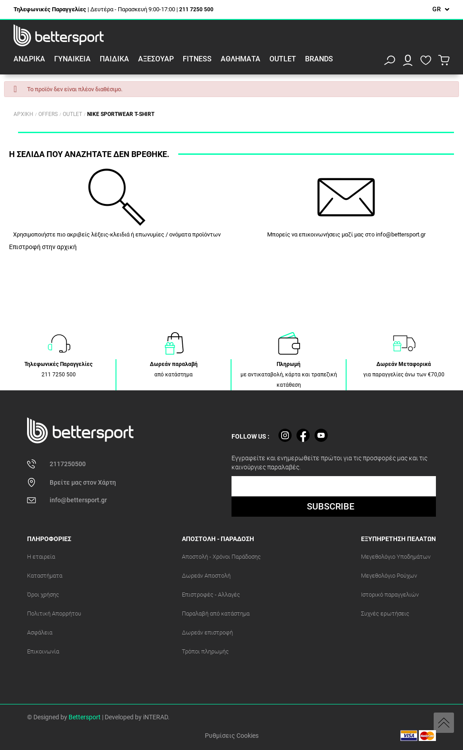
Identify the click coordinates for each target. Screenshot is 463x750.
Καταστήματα (44, 575)
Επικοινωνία (43, 651)
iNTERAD (155, 717)
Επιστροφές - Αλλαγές (211, 594)
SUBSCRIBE (330, 506)
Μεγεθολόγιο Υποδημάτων (396, 556)
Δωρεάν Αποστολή (206, 575)
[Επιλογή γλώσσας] (440, 9)
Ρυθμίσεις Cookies (232, 735)
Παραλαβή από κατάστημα (216, 613)
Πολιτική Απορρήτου (54, 613)
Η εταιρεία (41, 556)
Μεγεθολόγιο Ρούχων (389, 575)
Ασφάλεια (39, 632)
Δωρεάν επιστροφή (207, 632)
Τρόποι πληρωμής (205, 651)
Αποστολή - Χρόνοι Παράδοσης (221, 556)
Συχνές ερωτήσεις (385, 613)
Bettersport (85, 717)
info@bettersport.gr (401, 234)
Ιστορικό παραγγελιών (390, 594)
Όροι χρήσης (43, 594)
